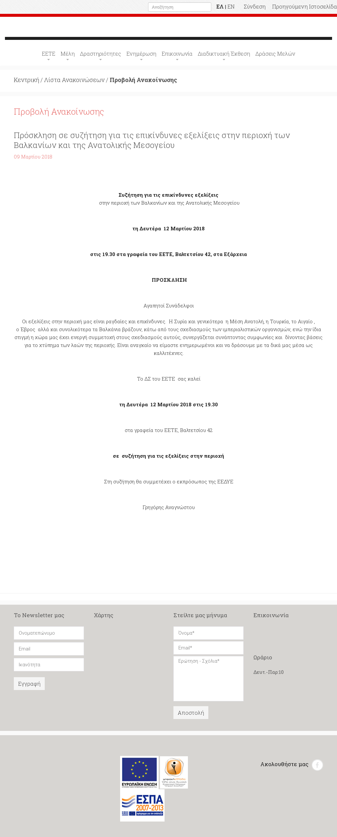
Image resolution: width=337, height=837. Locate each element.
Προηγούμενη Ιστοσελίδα (304, 6)
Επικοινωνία (177, 53)
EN (231, 6)
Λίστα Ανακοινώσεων (74, 80)
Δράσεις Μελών (275, 53)
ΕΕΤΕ (48, 53)
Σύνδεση (255, 6)
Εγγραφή (29, 683)
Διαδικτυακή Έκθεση (224, 53)
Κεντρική (26, 80)
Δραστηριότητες (100, 53)
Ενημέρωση (141, 53)
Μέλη (68, 53)
